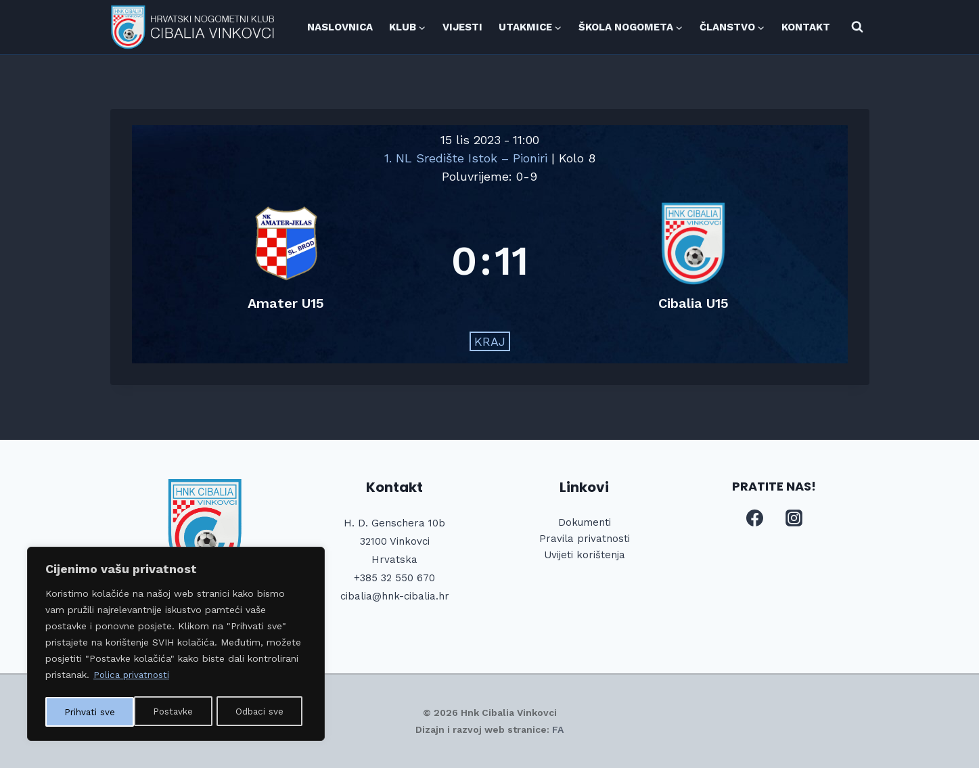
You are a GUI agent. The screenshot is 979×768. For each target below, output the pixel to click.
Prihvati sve (263, 711)
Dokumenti (584, 522)
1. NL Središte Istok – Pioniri (467, 158)
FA (558, 729)
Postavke (84, 711)
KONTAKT (805, 27)
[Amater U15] (286, 261)
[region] (176, 645)
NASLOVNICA (340, 27)
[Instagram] (794, 518)
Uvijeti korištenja (584, 555)
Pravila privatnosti (584, 539)
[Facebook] (755, 518)
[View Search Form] (857, 27)
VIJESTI (462, 27)
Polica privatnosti (133, 678)
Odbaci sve (171, 711)
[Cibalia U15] (693, 261)
